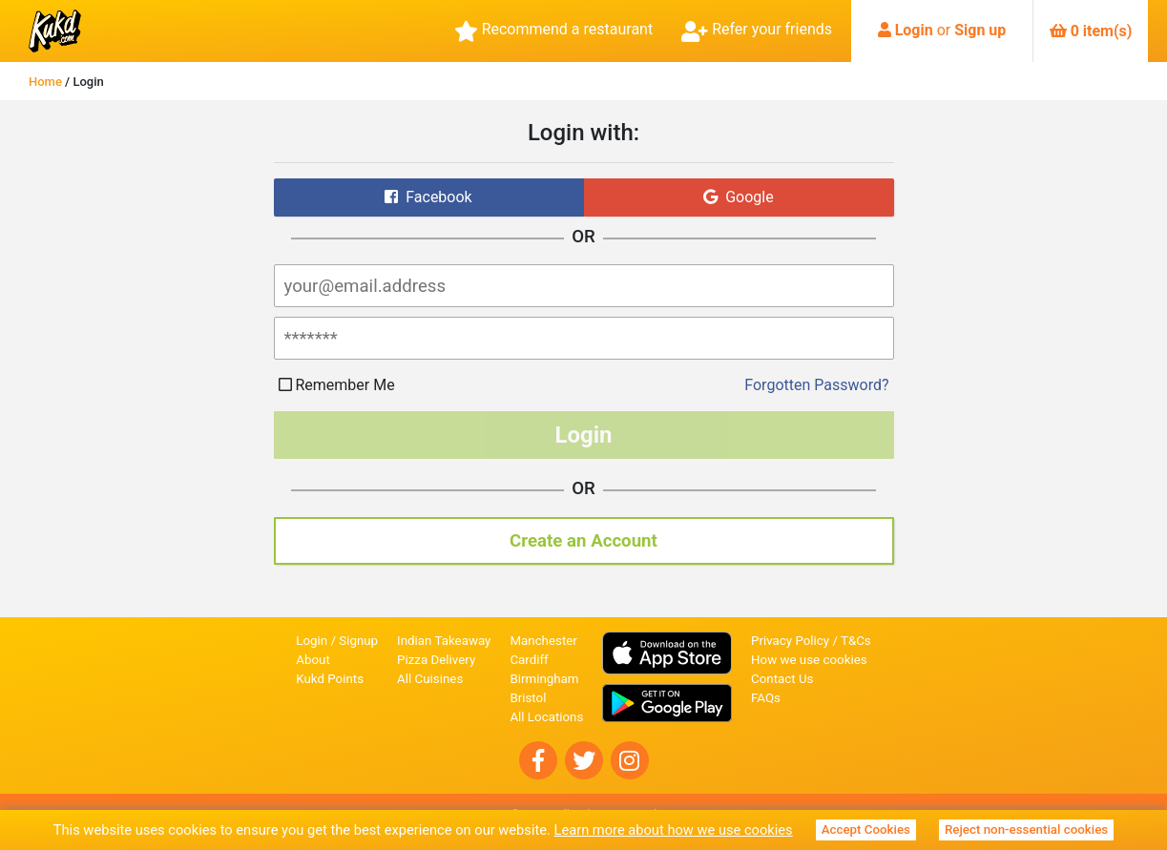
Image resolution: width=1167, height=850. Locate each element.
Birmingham (544, 679)
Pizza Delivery (436, 660)
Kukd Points (330, 679)
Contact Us (782, 679)
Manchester (543, 640)
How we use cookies (809, 660)
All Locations (546, 717)
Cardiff (529, 660)
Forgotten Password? (816, 385)
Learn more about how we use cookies (673, 830)
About (313, 660)
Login (914, 30)
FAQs (766, 698)
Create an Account (583, 540)
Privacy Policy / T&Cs (811, 640)
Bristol (528, 698)
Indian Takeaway (443, 640)
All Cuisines (430, 679)
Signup (358, 640)
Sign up (980, 30)
